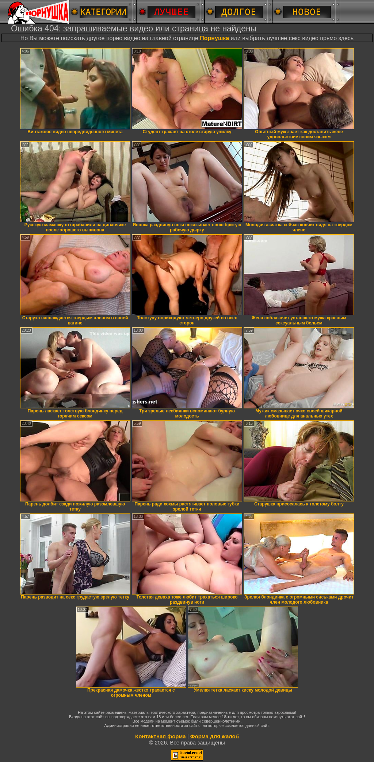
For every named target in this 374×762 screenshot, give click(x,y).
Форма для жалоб (214, 736)
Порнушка (214, 38)
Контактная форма (160, 736)
